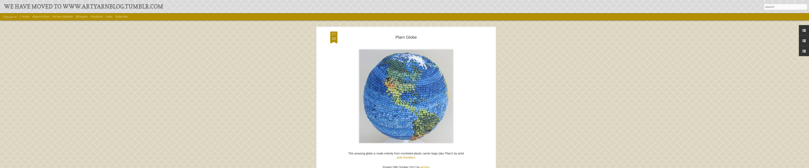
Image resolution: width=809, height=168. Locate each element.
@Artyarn (82, 16)
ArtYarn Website (63, 16)
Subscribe (121, 16)
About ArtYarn (41, 16)
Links (109, 16)
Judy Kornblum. (406, 153)
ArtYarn (424, 163)
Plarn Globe (406, 33)
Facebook (96, 16)
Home (25, 16)
